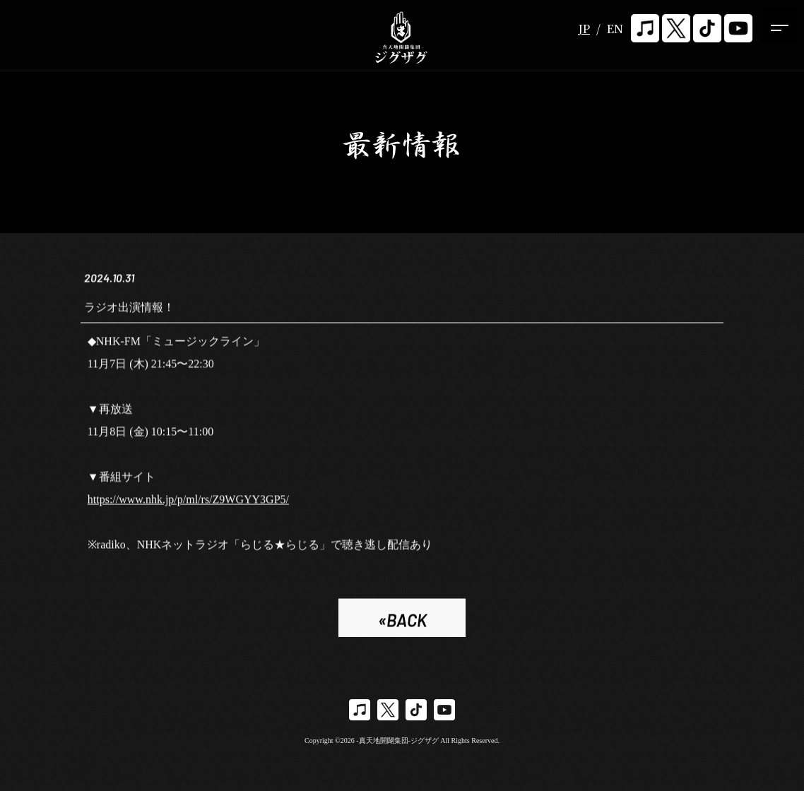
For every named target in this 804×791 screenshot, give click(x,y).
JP (584, 28)
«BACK (402, 622)
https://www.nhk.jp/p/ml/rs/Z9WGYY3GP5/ (188, 502)
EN (615, 28)
